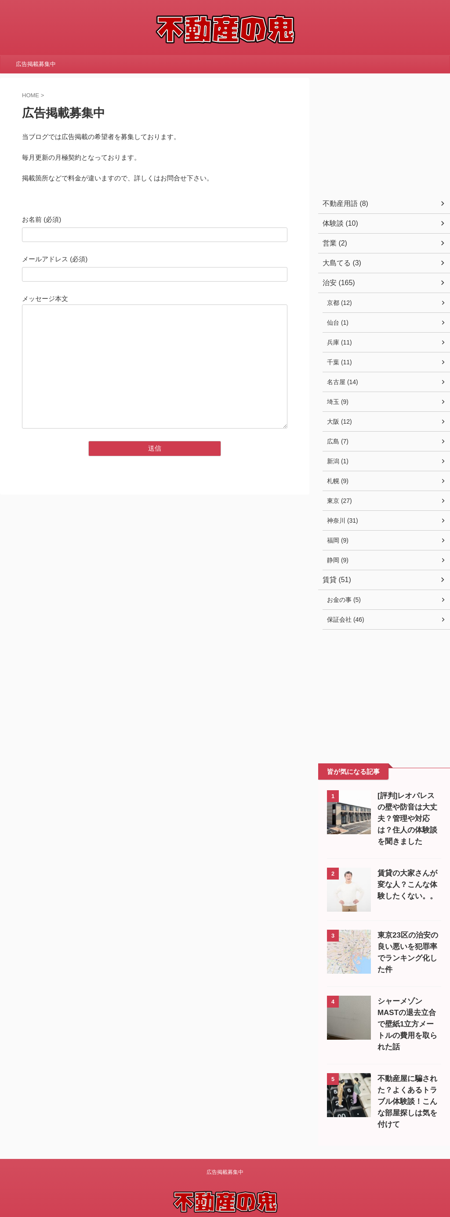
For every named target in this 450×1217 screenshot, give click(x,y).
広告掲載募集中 (36, 64)
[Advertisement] (384, 133)
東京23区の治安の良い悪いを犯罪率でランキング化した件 (407, 946)
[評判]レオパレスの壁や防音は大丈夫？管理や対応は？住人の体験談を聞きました (407, 818)
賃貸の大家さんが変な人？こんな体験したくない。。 (407, 884)
